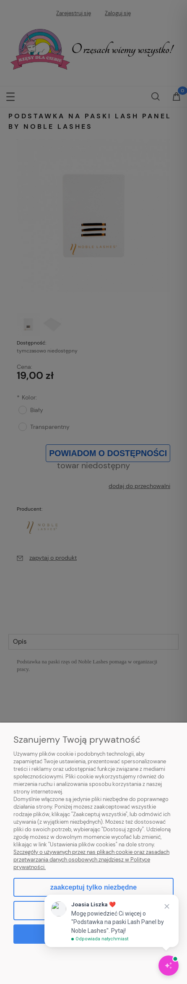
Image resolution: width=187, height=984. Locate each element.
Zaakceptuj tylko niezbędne (93, 887)
